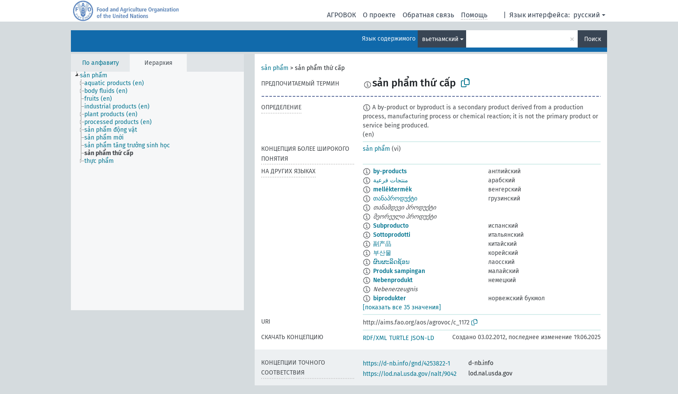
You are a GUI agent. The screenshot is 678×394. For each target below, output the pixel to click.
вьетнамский (440, 39)
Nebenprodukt (393, 280)
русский (586, 15)
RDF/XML (375, 338)
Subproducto (391, 225)
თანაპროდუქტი (395, 198)
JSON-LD (422, 338)
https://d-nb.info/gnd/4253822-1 (406, 363)
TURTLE (399, 338)
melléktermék (392, 189)
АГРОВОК (341, 15)
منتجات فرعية (390, 180)
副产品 (382, 244)
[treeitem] (97, 75)
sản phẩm (274, 68)
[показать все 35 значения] (402, 307)
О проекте (379, 15)
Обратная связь (428, 15)
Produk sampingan (399, 271)
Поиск (592, 39)
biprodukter (389, 298)
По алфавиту (100, 63)
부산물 (382, 253)
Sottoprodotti (391, 234)
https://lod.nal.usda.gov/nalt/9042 (410, 374)
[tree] (157, 191)
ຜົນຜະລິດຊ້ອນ (391, 262)
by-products (390, 171)
